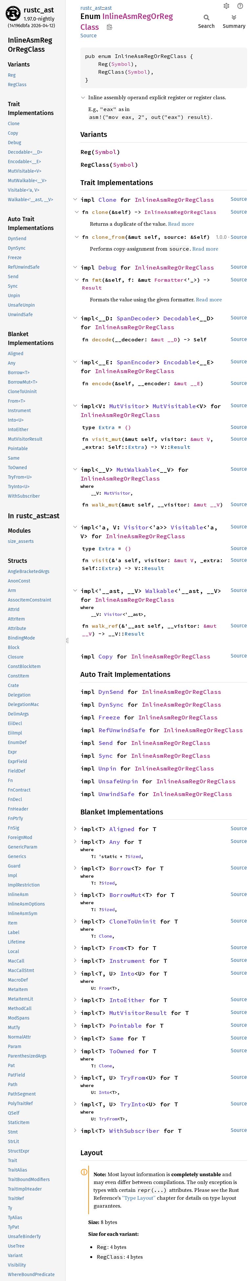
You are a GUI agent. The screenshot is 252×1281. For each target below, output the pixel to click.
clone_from (108, 237)
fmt (97, 280)
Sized (134, 856)
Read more (181, 223)
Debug (107, 267)
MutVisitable (174, 406)
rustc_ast (39, 10)
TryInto (132, 1104)
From (116, 948)
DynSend (111, 692)
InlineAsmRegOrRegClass (174, 199)
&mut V (200, 439)
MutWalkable (136, 469)
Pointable (125, 1025)
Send (105, 743)
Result (92, 287)
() (128, 427)
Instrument (127, 961)
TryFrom (132, 1077)
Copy (105, 656)
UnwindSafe (116, 794)
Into (127, 973)
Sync (105, 755)
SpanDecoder (136, 318)
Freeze (109, 717)
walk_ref (105, 625)
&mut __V (207, 504)
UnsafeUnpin (118, 781)
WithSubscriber (134, 1131)
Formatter (169, 280)
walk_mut (105, 504)
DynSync (111, 704)
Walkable (159, 591)
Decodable (179, 318)
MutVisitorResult (138, 1013)
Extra (106, 427)
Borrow (120, 868)
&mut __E (187, 383)
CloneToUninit (132, 921)
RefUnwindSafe (121, 730)
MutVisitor (127, 406)
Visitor (136, 527)
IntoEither (127, 1000)
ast (108, 8)
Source (88, 35)
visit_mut (106, 439)
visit (100, 560)
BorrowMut (125, 895)
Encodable (179, 362)
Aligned (122, 829)
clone (100, 212)
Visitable (187, 527)
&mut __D (164, 339)
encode (102, 383)
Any (114, 842)
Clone (107, 199)
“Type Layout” (139, 1197)
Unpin (107, 768)
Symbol (121, 64)
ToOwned (122, 1051)
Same (116, 1038)
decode (102, 339)
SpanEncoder (136, 362)
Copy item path (109, 26)
